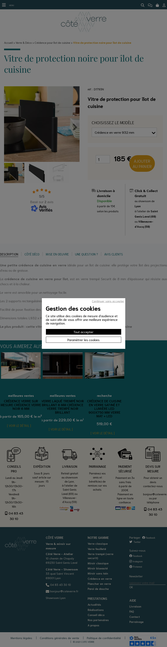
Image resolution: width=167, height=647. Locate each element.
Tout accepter (83, 332)
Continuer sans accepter (108, 301)
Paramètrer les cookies (83, 339)
